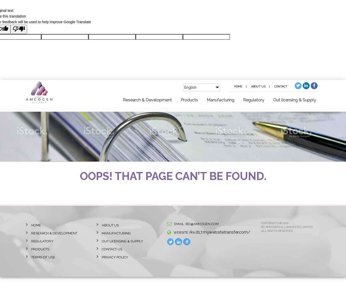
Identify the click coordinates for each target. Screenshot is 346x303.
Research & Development (147, 99)
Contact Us (112, 249)
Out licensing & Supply (294, 99)
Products (189, 99)
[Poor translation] (19, 29)
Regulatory (253, 99)
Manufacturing (220, 99)
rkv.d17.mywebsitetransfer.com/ (220, 232)
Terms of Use (43, 257)
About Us (258, 86)
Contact (280, 86)
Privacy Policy (115, 257)
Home (238, 86)
